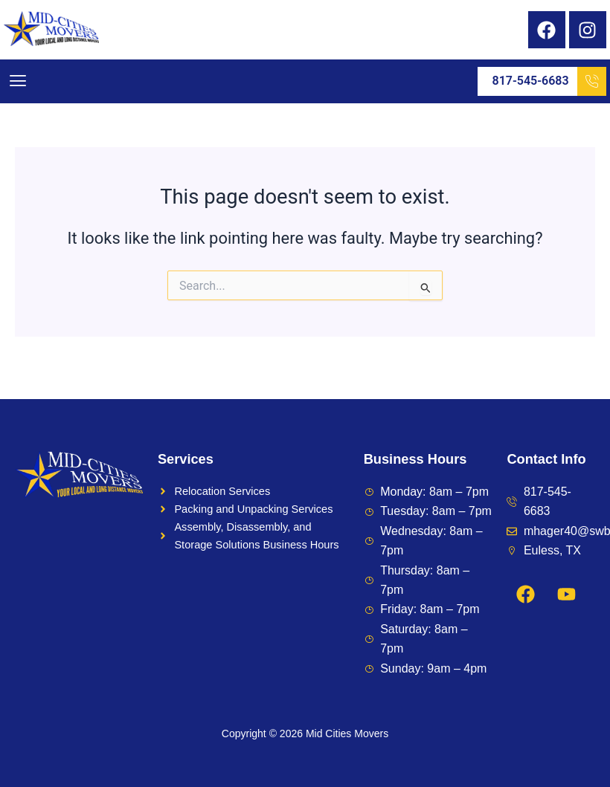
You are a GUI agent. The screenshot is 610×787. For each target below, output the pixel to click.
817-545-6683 (549, 81)
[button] (17, 81)
